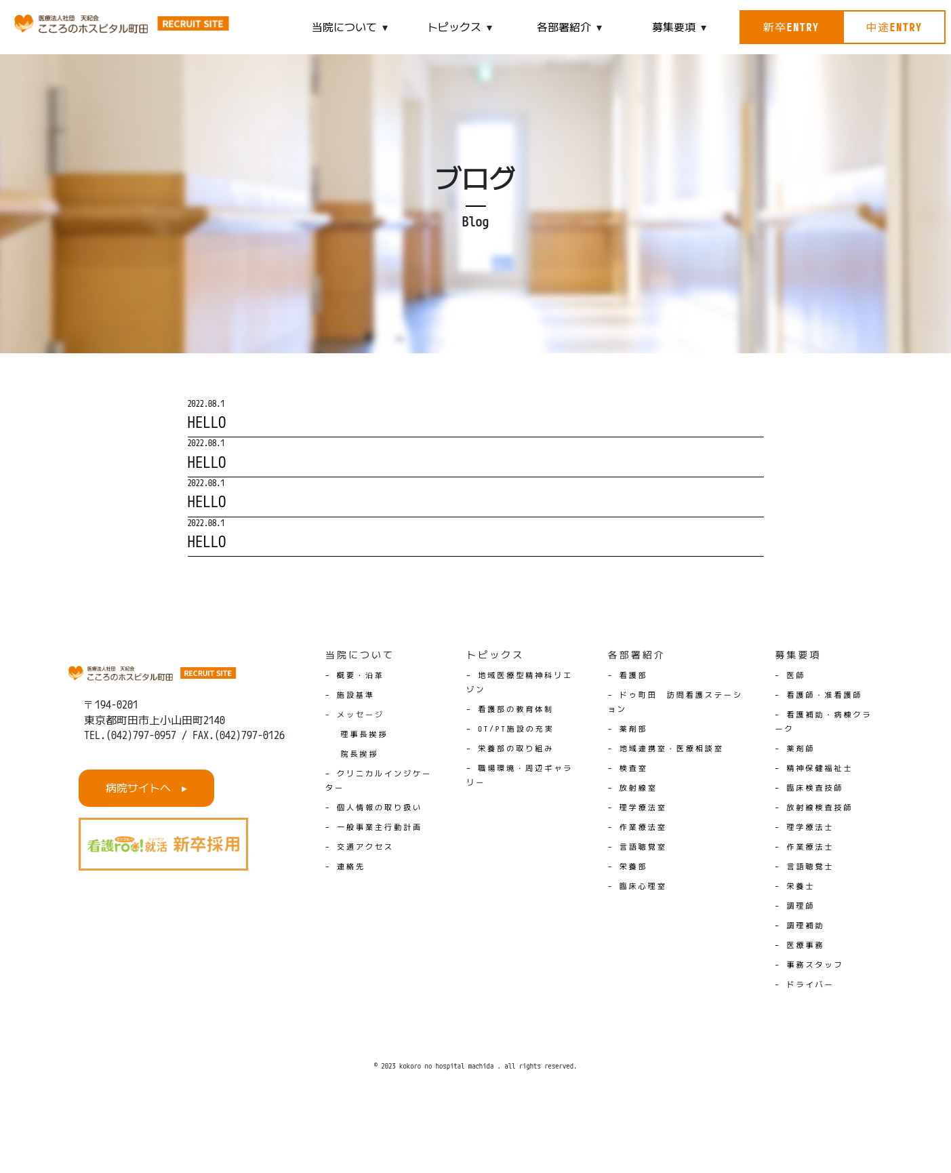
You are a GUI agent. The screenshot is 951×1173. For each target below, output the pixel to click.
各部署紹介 (564, 27)
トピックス (454, 27)
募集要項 (673, 27)
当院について (344, 27)
